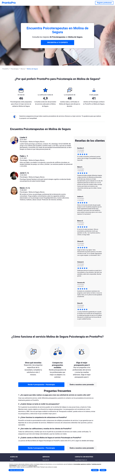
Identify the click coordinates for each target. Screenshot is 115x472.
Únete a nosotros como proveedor (82, 385)
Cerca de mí (46, 460)
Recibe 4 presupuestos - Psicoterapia (41, 385)
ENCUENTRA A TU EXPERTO (57, 42)
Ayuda (11, 460)
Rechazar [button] (95, 470)
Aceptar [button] (103, 470)
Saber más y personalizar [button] (16, 470)
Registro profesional (104, 3)
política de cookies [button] (33, 465)
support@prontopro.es (81, 460)
